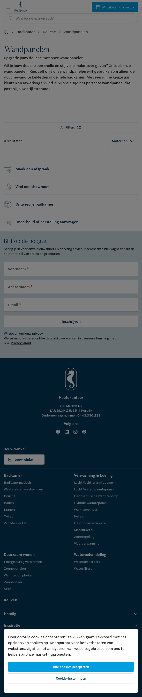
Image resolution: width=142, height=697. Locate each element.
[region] (71, 661)
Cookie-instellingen (71, 678)
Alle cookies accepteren (71, 666)
